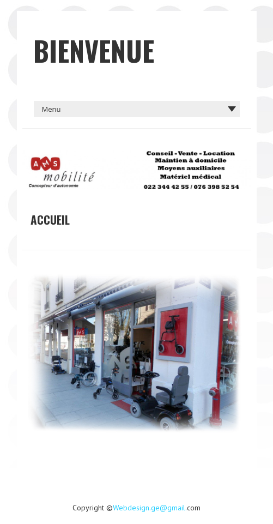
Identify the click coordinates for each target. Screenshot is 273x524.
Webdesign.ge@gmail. (150, 508)
